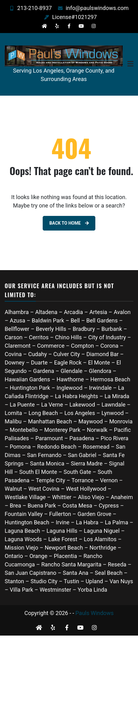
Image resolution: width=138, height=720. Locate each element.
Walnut (13, 488)
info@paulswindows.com (91, 8)
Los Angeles (79, 413)
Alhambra (17, 312)
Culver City (66, 354)
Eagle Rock (67, 362)
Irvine (62, 522)
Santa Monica (48, 463)
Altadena (46, 312)
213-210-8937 (29, 8)
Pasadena (81, 438)
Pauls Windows (94, 613)
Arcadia (73, 312)
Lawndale (114, 404)
